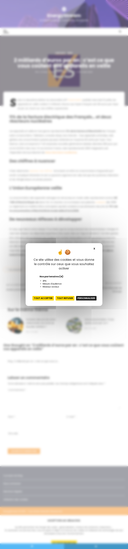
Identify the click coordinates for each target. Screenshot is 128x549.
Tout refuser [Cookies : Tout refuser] (65, 298)
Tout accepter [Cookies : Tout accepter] (43, 298)
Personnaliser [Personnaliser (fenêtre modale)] (86, 298)
